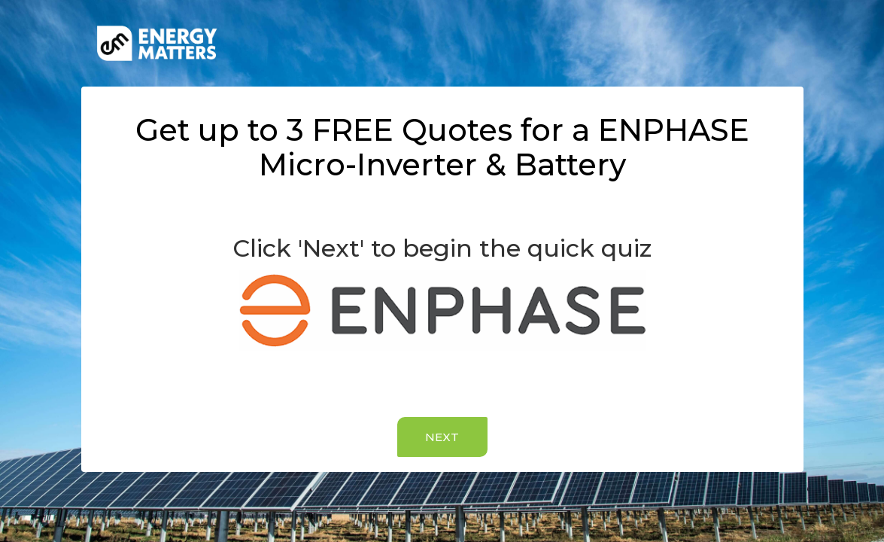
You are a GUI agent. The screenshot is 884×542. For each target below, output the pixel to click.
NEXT (442, 437)
